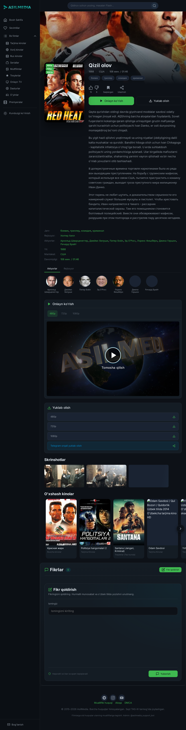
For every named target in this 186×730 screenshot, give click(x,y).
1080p (76, 313)
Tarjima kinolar (16, 43)
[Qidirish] (154, 5)
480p (52, 313)
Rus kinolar (14, 56)
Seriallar (12, 62)
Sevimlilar (11, 28)
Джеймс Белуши (98, 240)
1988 (91, 71)
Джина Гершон (167, 240)
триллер (108, 78)
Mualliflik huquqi (103, 702)
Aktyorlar (52, 268)
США (101, 71)
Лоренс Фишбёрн (147, 240)
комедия (122, 78)
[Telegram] (104, 698)
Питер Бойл (116, 240)
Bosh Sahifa (13, 20)
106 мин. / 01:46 (119, 71)
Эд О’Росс (130, 240)
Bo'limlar (20, 36)
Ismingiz (52, 603)
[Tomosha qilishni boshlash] (113, 358)
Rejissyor (69, 268)
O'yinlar (12, 94)
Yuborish (163, 674)
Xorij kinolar (14, 49)
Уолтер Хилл (67, 235)
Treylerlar (13, 75)
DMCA (128, 702)
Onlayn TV (14, 81)
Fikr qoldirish (170, 570)
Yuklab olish (159, 101)
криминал (138, 78)
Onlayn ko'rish (111, 101)
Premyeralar (13, 102)
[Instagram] (113, 698)
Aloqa (118, 702)
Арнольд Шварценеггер (74, 240)
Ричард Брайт (68, 244)
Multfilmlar (14, 69)
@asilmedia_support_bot (142, 715)
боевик (94, 78)
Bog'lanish (15, 724)
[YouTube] (121, 698)
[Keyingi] (181, 529)
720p (64, 313)
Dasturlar (13, 88)
